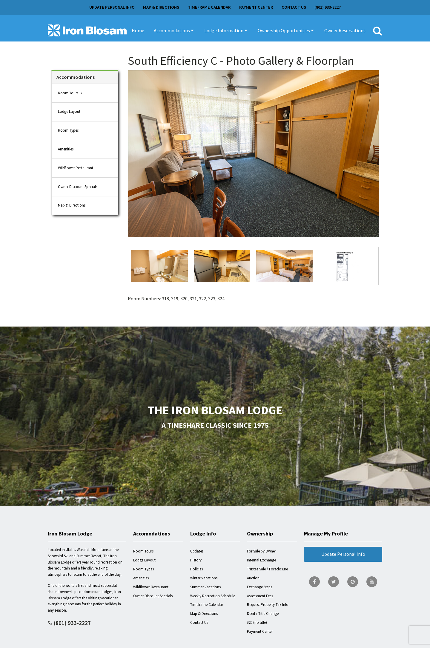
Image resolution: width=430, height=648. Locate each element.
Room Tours (68, 93)
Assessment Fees (260, 595)
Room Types (68, 130)
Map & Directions (161, 7)
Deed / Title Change (263, 613)
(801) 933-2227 (327, 7)
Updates (196, 551)
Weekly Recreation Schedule (212, 595)
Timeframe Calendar (209, 7)
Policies (196, 569)
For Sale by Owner (261, 551)
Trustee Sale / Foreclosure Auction (267, 574)
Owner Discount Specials (77, 186)
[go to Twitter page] (333, 581)
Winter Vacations (203, 578)
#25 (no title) (257, 622)
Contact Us (294, 7)
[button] (174, 30)
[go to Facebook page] (314, 581)
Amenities (65, 149)
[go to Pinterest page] (352, 581)
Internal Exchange (261, 560)
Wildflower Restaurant (75, 167)
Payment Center (256, 7)
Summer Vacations (205, 586)
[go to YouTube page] (371, 581)
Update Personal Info (112, 7)
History (196, 560)
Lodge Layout (69, 111)
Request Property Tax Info (267, 604)
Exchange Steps (259, 586)
